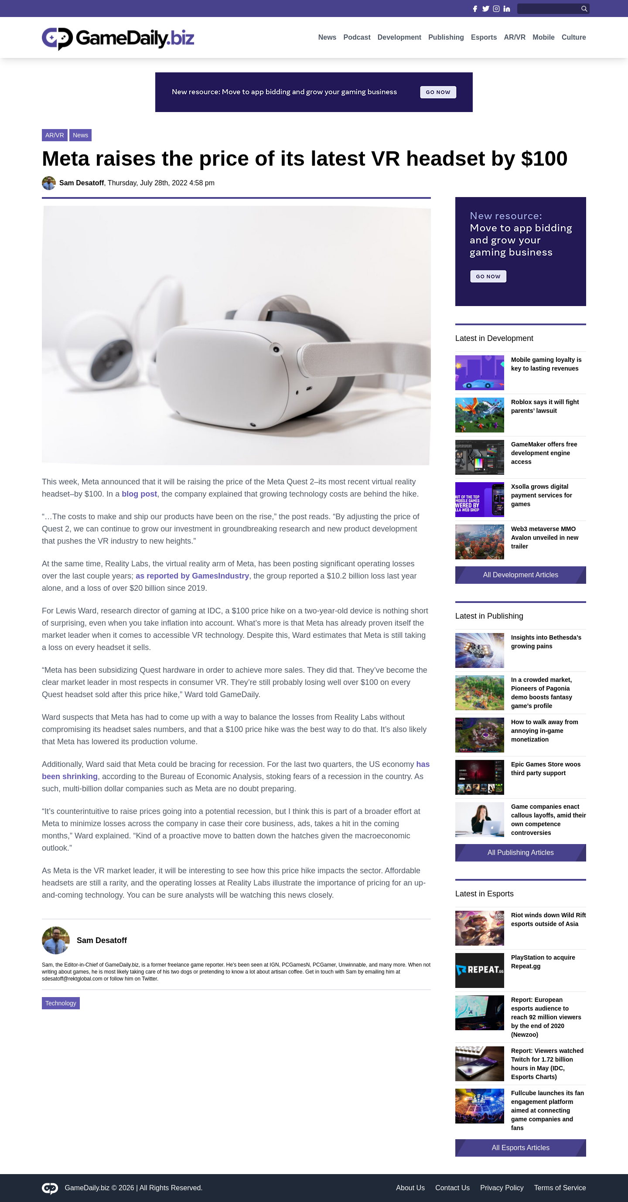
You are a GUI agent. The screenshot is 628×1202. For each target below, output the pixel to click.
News (327, 38)
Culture (574, 38)
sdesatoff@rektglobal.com (72, 979)
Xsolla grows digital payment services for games (541, 495)
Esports (484, 38)
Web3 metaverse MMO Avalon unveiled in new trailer (544, 537)
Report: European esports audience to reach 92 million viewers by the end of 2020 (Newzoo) (546, 1017)
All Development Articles (521, 575)
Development (399, 38)
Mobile (543, 38)
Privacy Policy (502, 1188)
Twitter (149, 979)
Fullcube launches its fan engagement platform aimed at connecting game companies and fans (547, 1110)
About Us (410, 1188)
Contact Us (452, 1188)
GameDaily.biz (87, 1188)
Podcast (356, 38)
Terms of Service (560, 1188)
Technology (60, 1003)
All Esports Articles (521, 1147)
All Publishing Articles (521, 852)
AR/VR (515, 38)
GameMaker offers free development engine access (544, 453)
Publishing (446, 38)
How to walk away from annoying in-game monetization (544, 730)
